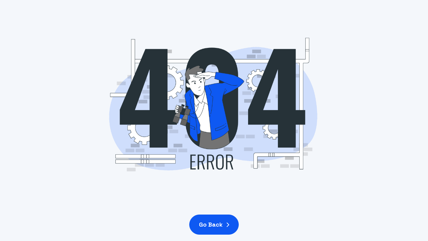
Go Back (214, 224)
